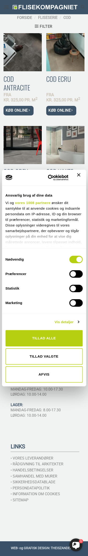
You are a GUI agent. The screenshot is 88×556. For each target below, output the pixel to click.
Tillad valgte (44, 356)
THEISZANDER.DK (64, 548)
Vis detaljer (64, 322)
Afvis (43, 374)
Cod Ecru (58, 79)
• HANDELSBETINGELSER (32, 470)
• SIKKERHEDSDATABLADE (33, 482)
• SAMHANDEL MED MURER (34, 476)
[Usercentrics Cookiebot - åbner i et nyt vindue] (50, 178)
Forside (24, 17)
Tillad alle (44, 338)
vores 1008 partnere (32, 203)
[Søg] (82, 7)
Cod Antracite (17, 83)
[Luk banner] (80, 177)
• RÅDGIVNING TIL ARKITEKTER (37, 464)
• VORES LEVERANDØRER (32, 458)
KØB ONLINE (18, 110)
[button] (6, 7)
